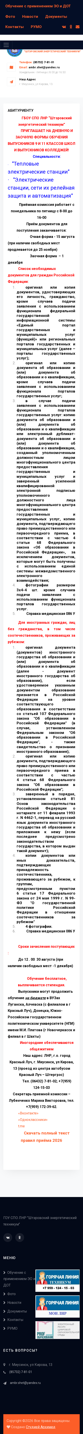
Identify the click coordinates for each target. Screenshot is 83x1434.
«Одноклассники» (33, 1120)
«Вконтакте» (28, 1113)
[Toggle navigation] (6, 45)
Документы (56, 16)
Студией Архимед (40, 1427)
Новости (30, 16)
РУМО (36, 26)
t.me (21, 1126)
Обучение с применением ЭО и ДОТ (38, 6)
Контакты (14, 26)
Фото (10, 16)
